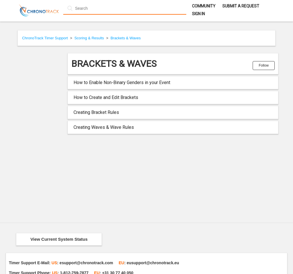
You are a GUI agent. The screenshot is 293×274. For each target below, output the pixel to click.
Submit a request (240, 6)
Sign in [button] (198, 13)
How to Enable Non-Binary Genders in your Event (122, 82)
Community (203, 6)
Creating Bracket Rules (96, 112)
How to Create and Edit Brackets (106, 97)
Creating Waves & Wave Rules (104, 127)
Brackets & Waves (125, 38)
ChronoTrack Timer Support (45, 38)
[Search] (124, 8)
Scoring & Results (89, 38)
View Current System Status (59, 239)
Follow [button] (264, 65)
